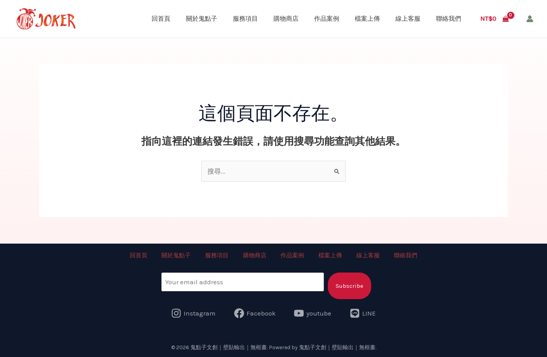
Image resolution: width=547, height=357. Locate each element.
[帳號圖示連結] (529, 18)
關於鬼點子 (201, 18)
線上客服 (407, 18)
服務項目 (245, 18)
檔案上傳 (367, 18)
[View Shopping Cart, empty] (494, 18)
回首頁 (161, 18)
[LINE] (363, 313)
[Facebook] (255, 313)
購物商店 (286, 18)
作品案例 (326, 18)
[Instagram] (193, 313)
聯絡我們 (448, 18)
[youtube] (312, 313)
